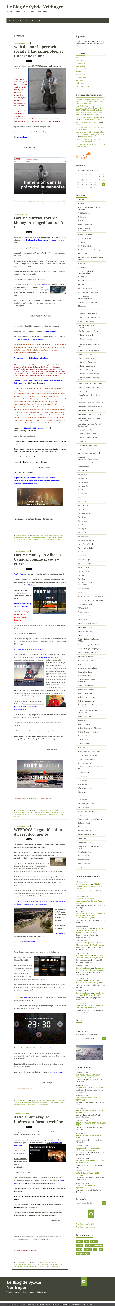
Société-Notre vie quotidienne (88, 732)
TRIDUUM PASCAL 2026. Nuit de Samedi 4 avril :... (89, 1111)
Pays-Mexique (83, 536)
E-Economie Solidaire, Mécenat (89, 310)
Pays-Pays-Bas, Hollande (86, 548)
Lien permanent (20, 201)
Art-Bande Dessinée (85, 234)
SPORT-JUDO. (82, 747)
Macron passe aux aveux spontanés (88, 122)
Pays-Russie (82, 552)
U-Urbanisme (82, 780)
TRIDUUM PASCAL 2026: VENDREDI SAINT (91, 1124)
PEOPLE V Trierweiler (86, 604)
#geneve (79, 1245)
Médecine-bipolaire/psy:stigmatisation (88, 458)
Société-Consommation (86, 701)
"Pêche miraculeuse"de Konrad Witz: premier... (89, 886)
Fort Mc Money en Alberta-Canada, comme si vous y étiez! (38, 559)
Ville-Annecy (82, 784)
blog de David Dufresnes (33, 428)
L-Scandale (82, 441)
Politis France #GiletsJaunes (87, 624)
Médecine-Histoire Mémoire (88, 463)
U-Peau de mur (83, 773)
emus (45, 203)
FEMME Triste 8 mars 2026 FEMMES (87, 1174)
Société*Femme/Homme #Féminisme (86, 681)
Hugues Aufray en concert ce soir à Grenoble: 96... (90, 1161)
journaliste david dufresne (45, 814)
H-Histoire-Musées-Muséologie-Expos (89, 379)
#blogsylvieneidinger (93, 1245)
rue (15, 205)
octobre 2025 (80, 75)
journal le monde (24, 1266)
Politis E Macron (83, 612)
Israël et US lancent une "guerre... (86, 1186)
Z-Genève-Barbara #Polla (87, 835)
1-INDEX (81, 200)
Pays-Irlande (82, 521)
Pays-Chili (81, 498)
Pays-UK (81, 575)
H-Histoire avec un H (85, 335)
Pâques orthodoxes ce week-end (90, 1087)
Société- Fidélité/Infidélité (87, 689)
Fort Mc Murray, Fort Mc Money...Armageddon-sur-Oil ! (40, 223)
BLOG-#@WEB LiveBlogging (44, 811)
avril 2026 (79, 57)
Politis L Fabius (83, 635)
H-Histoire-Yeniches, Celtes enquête (90, 383)
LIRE (79, 449)
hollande (88, 1250)
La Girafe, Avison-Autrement (92, 120)
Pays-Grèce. (82, 517)
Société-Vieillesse (84, 744)
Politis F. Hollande (84, 616)
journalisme (34, 1266)
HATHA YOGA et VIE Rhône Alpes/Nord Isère (89, 109)
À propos (36, 20)
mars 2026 (79, 60)
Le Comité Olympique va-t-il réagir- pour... (90, 944)
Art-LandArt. (82, 254)
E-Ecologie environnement (87, 302)
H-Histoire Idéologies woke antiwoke (87, 340)
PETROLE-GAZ (83, 608)
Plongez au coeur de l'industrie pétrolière (31, 358)
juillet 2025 (80, 83)
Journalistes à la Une (44, 538)
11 (103, 179)
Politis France (83, 620)
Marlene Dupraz (83, 955)
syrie (86, 1241)
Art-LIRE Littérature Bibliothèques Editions (90, 259)
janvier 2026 (80, 66)
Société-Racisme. (84, 740)
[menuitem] (11, 20)
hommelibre (81, 1005)
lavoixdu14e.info (92, 115)
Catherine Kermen (84, 928)
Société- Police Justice (85, 693)
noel (55, 203)
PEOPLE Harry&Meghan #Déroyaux (90, 600)
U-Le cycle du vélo (84, 763)
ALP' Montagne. (83, 221)
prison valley (31, 1104)
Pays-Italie (81, 525)
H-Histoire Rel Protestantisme (88, 350)
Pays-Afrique (82, 471)
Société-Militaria (84, 724)
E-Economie (40, 201)
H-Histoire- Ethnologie (86, 370)
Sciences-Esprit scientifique (87, 668)
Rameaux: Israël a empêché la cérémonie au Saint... (89, 1149)
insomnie (17, 1104)
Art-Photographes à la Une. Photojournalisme (87, 272)
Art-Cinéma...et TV (41, 1100)
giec (34, 814)
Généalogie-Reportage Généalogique (86, 326)
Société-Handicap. (84, 720)
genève (79, 1250)
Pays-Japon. (82, 529)
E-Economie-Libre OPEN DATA (88, 314)
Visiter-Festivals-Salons (86, 804)
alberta (59, 538)
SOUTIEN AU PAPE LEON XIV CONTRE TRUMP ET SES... (88, 1076)
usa (100, 1250)
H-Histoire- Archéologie (86, 366)
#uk (95, 1250)
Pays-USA (81, 579)
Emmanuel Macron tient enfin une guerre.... (90, 969)
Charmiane (81, 980)
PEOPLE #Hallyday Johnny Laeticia (90, 596)
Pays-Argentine (83, 482)
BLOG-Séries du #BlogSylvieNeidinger (86, 297)
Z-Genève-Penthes (84, 852)
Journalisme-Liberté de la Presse (30, 1102)
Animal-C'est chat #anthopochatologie (49, 536)
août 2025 (79, 80)
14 (86, 182)
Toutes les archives (82, 86)
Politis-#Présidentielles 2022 (88, 653)
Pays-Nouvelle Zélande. (86, 540)
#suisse (79, 1241)
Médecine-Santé (83, 467)
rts (37, 1104)
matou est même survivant (36, 284)
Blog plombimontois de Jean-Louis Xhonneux (89, 102)
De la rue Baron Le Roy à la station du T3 (90, 140)
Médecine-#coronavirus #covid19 (89, 453)
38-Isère (81, 203)
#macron (94, 1241)
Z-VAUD (80, 868)
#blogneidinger (38, 203)
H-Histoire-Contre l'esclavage (88, 374)
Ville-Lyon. (82, 792)
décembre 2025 (81, 69)
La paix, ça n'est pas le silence (86, 132)
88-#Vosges (82, 217)
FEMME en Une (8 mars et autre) (89, 318)
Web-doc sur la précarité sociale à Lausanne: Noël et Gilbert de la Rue (38, 51)
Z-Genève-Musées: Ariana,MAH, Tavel (89, 847)
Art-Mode (81, 263)
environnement (55, 813)
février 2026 (80, 63)
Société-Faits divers (85, 716)
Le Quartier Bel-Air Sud (87, 141)
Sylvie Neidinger (83, 943)
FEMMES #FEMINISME (86, 321)
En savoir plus (88, 1304)
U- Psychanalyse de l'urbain (88, 755)
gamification (58, 1102)
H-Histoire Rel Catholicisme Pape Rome (89, 346)
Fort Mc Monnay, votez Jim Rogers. (28, 339)
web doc (58, 1266)
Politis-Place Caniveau (86, 656)
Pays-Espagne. (83, 505)
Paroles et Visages (86, 137)
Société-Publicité (84, 736)
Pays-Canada (82, 494)
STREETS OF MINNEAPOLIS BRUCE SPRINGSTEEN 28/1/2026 (90, 915)
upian (40, 1104)
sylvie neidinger (83, 884)
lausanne (51, 203)
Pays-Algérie (82, 474)
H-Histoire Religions (85, 354)
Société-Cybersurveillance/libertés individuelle (90, 706)
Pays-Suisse (23, 203)
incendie (17, 541)
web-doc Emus (22, 137)
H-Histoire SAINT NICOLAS (87, 358)
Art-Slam (81, 285)
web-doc (19, 205)
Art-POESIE (82, 277)
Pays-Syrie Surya (84, 560)
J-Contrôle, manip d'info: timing (89, 395)
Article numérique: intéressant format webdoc (38, 1119)
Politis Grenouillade (85, 627)
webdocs (45, 1104)
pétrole (56, 814)
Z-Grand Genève (83, 860)
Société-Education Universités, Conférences (88, 712)
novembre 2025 (81, 72)
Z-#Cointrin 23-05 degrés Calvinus (90, 819)
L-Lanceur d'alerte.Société (87, 438)
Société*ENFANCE (84, 676)
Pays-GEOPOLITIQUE (85, 513)
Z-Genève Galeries (84, 827)
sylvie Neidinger (83, 913)
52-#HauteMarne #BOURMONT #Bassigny (89, 208)
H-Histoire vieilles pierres (87, 362)
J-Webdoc (47, 201)
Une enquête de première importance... (90, 127)
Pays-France (82, 509)
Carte (79, 1020)
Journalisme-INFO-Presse (87, 411)
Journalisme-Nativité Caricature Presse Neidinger (89, 419)
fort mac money (38, 539)
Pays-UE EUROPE (84, 571)
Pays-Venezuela (83, 589)
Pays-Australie (83, 486)
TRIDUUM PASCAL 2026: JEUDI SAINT (88, 1136)
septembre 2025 (81, 77)
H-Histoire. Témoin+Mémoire (88, 387)
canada (30, 539)
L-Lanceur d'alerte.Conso (87, 434)
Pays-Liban (82, 533)
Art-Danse (81, 242)
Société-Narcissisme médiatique (89, 728)
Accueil (12, 20)
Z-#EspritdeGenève (85, 823)
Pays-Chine (82, 502)
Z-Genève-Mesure (84, 842)
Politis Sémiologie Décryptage (88, 649)
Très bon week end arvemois (86, 144)
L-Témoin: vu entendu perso (88, 445)
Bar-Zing (79, 124)
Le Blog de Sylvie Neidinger (35, 7)
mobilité (23, 1104)
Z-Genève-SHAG (83, 856)
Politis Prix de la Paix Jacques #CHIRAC (88, 640)
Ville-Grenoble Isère (85, 788)
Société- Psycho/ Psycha (86, 697)
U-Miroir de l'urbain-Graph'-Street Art (90, 768)
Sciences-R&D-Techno (85, 672)
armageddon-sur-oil (20, 539)
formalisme (45, 1264)
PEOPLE (81, 593)
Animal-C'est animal (85, 225)
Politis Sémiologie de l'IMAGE (88, 645)
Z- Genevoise (82, 815)
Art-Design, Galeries (85, 246)
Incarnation (83, 129)
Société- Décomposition (86, 686)
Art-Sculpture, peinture (86, 281)
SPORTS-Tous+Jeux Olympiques (89, 751)
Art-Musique (82, 267)
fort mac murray (49, 539)
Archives (24, 20)
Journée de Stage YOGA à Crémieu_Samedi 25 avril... (85, 107)
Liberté (102, 132)
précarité (61, 203)
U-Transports (82, 777)
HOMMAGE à (82, 391)
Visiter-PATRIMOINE (85, 807)
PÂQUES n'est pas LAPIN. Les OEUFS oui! (88, 1099)
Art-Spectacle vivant (85, 289)
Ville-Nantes (82, 800)
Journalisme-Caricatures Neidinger (90, 403)
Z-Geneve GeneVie (84, 831)
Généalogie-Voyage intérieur (88, 331)
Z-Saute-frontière (84, 864)
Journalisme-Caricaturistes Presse (90, 407)
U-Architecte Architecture (87, 759)
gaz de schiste (59, 539)
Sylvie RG (80, 899)
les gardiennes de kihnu (47, 1266)
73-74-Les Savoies (84, 213)
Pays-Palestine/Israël (85, 544)
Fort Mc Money (49, 331)
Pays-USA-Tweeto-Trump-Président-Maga (87, 584)
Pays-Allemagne (83, 478)
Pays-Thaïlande (83, 567)
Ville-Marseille (83, 796)
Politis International (85, 631)
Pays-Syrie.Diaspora (85, 563)
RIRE (79, 664)
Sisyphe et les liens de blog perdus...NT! (90, 994)
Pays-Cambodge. (84, 490)
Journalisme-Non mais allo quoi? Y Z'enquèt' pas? (90, 425)
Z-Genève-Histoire (84, 838)
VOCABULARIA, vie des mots (88, 811)
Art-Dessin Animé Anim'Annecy (89, 250)
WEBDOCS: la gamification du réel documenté (38, 831)
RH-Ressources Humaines (87, 660)
